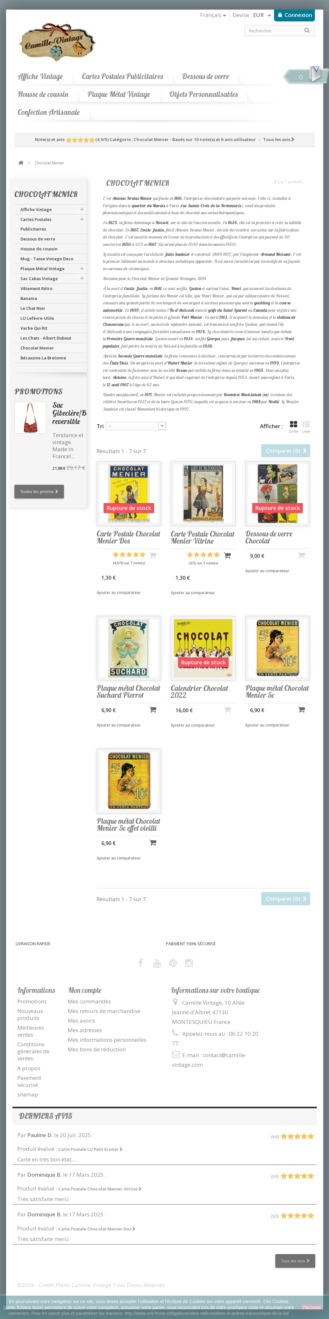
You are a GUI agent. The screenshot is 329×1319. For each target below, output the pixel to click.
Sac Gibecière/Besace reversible (76, 413)
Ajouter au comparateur (119, 604)
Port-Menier (191, 317)
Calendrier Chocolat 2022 (199, 702)
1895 (134, 310)
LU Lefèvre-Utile (37, 318)
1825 (112, 222)
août (115, 385)
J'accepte (311, 1307)
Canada (260, 310)
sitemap (27, 1094)
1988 (256, 401)
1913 (223, 317)
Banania (28, 298)
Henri (236, 288)
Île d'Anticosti (181, 310)
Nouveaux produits (30, 1014)
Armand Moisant (275, 254)
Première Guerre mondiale (129, 339)
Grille (293, 427)
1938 (207, 346)
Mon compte (84, 990)
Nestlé (273, 401)
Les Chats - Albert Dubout (45, 338)
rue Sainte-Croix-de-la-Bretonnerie (211, 205)
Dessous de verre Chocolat (268, 547)
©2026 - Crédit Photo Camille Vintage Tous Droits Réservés (91, 1285)
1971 (148, 394)
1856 (126, 244)
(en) (265, 394)
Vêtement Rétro (36, 288)
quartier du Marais (148, 205)
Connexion (297, 15)
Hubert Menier (180, 363)
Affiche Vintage (40, 76)
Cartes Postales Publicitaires (122, 76)
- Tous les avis (164, 139)
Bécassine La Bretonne (43, 358)
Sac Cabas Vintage (39, 278)
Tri (100, 426)
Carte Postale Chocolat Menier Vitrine (202, 549)
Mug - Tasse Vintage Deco (46, 259)
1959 (274, 363)
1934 (188, 339)
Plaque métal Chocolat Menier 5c (277, 702)
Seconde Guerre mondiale (140, 356)
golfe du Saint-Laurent (227, 310)
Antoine (119, 377)
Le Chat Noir (32, 308)
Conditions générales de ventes (33, 1051)
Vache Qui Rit (33, 328)
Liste (306, 427)
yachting (262, 303)
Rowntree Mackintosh (242, 394)
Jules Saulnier (177, 254)
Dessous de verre (205, 76)
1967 (124, 385)
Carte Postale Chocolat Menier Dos (128, 549)
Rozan (181, 370)
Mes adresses (85, 1030)
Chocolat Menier (37, 348)
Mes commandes (89, 1001)
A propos (28, 1068)
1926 (200, 331)
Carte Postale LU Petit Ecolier (90, 1149)
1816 (178, 198)
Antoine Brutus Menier (132, 198)
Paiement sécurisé (29, 1081)
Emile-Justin (152, 230)
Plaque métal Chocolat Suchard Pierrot (128, 702)
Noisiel (161, 222)
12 (109, 385)
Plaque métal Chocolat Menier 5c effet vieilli (128, 835)
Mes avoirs (81, 1020)
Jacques (237, 339)
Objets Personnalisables (203, 94)
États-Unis (118, 363)
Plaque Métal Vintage (118, 94)
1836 (232, 222)
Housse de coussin (43, 94)
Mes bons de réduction (97, 1049)
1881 (157, 288)
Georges (213, 339)
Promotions (38, 391)
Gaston (195, 288)
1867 (134, 230)
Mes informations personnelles (107, 1039)
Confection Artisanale (49, 112)
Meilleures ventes (30, 1031)
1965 (258, 370)
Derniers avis (45, 1116)
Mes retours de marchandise (104, 1011)
